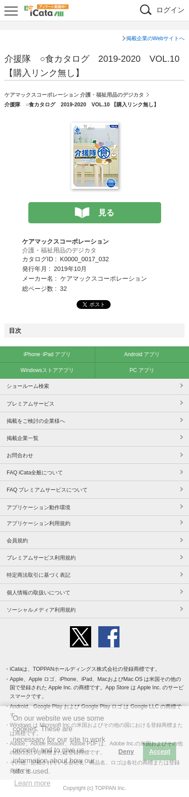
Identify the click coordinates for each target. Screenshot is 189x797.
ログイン (170, 10)
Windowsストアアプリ (47, 370)
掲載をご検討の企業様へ (36, 421)
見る (106, 212)
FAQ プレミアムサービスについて (47, 490)
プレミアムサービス (30, 404)
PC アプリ (142, 370)
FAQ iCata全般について (35, 473)
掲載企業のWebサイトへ (155, 38)
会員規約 (17, 541)
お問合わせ (20, 455)
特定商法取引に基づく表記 (38, 575)
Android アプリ (142, 354)
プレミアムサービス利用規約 (41, 558)
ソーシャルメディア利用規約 (41, 610)
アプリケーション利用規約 (38, 523)
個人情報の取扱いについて (38, 593)
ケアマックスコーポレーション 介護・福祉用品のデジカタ (74, 95)
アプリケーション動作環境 (38, 507)
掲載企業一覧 (23, 438)
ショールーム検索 (28, 386)
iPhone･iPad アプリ (47, 354)
